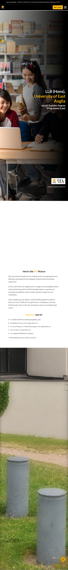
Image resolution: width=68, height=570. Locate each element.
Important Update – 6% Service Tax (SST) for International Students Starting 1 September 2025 (33, 2)
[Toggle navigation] (65, 7)
